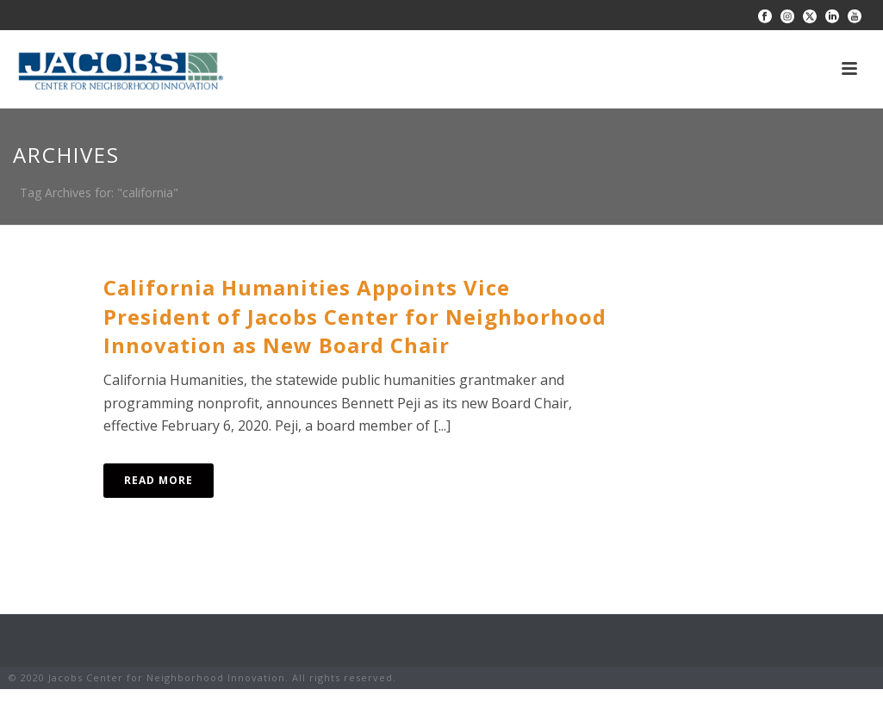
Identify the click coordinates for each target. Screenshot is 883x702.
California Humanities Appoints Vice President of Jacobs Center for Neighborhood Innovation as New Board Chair (354, 316)
